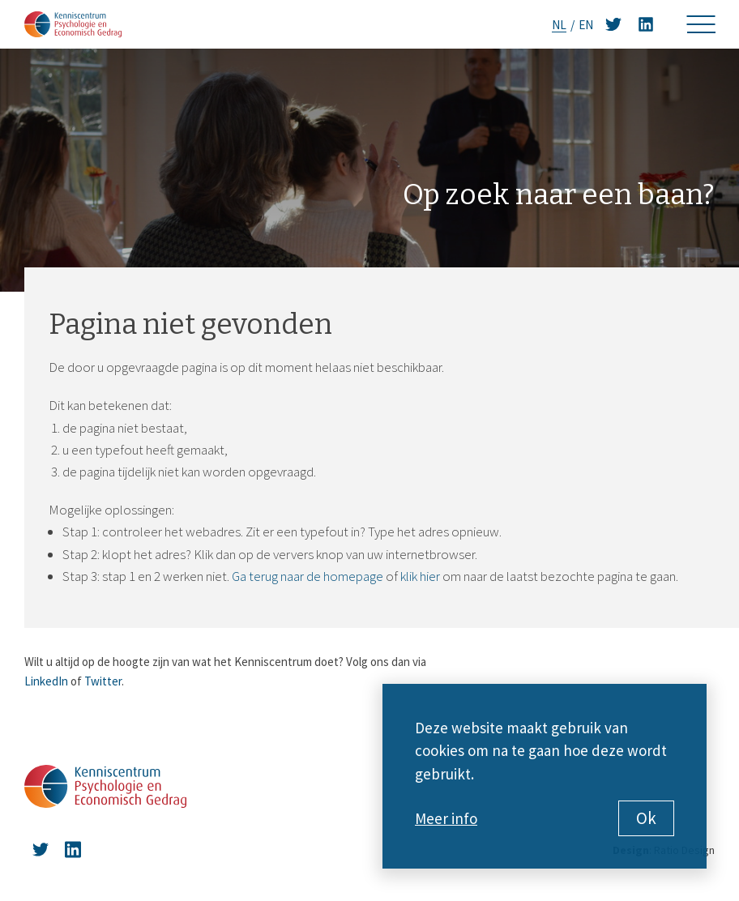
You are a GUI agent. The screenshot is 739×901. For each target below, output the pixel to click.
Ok (646, 818)
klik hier (420, 576)
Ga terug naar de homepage (307, 576)
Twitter (103, 681)
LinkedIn (46, 681)
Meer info (446, 818)
